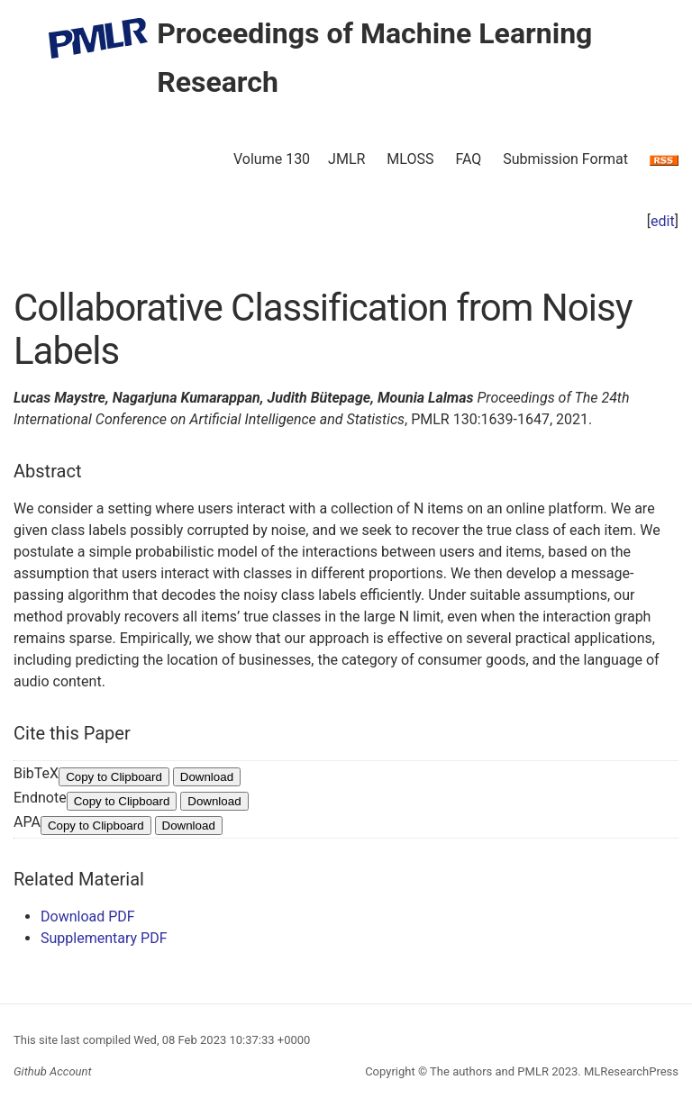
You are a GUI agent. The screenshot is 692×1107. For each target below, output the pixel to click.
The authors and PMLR (489, 1071)
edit (663, 221)
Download (206, 777)
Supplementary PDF (104, 938)
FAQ (468, 159)
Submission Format (565, 159)
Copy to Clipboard (114, 777)
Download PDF (88, 916)
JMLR (346, 159)
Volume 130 (271, 159)
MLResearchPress (629, 1071)
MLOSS (410, 159)
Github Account (53, 1071)
